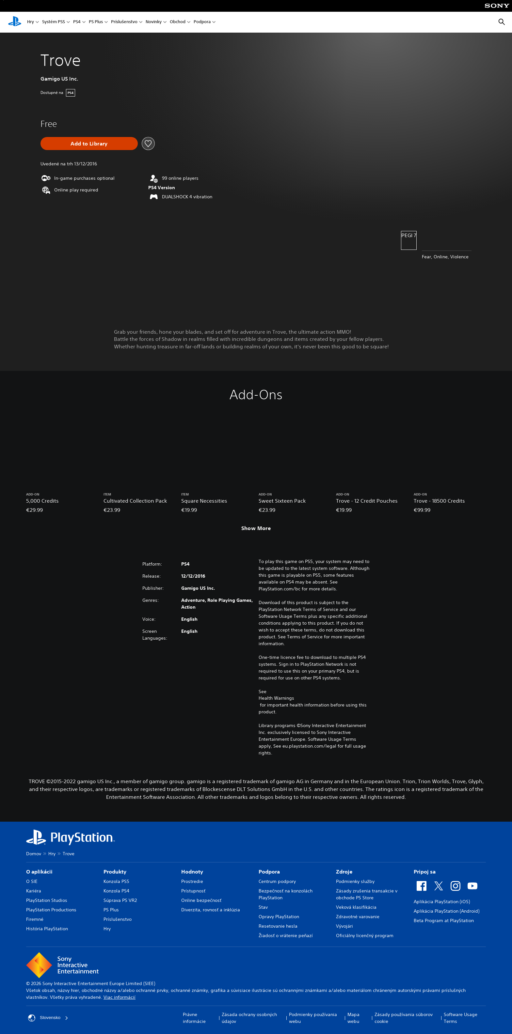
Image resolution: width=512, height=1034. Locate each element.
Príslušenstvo (124, 22)
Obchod (177, 22)
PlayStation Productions (51, 910)
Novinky (154, 22)
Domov (33, 854)
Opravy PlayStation (279, 917)
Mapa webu (353, 1017)
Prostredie (192, 881)
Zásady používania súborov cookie (404, 1017)
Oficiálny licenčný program (364, 935)
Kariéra (33, 891)
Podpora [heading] (269, 871)
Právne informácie (194, 1017)
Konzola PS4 (116, 891)
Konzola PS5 (116, 881)
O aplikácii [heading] (39, 871)
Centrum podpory (277, 881)
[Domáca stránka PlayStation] (15, 22)
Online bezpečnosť (201, 900)
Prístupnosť (193, 891)
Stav (263, 907)
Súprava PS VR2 (120, 900)
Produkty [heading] (115, 871)
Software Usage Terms (460, 1017)
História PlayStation (47, 929)
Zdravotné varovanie (357, 917)
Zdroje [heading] (344, 871)
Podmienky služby (355, 881)
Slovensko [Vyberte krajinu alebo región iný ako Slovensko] (48, 1018)
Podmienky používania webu (313, 1017)
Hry (30, 22)
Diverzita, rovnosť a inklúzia (210, 910)
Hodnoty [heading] (192, 871)
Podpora (202, 22)
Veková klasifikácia (356, 907)
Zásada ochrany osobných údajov (249, 1017)
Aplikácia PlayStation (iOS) (442, 902)
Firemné (34, 919)
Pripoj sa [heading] (425, 871)
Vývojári (344, 926)
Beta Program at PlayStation (444, 920)
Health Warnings (276, 698)
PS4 (77, 22)
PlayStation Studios (46, 900)
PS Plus (96, 22)
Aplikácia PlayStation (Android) (446, 911)
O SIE (32, 881)
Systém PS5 (53, 22)
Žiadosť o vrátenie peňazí (286, 935)
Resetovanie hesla (278, 926)
